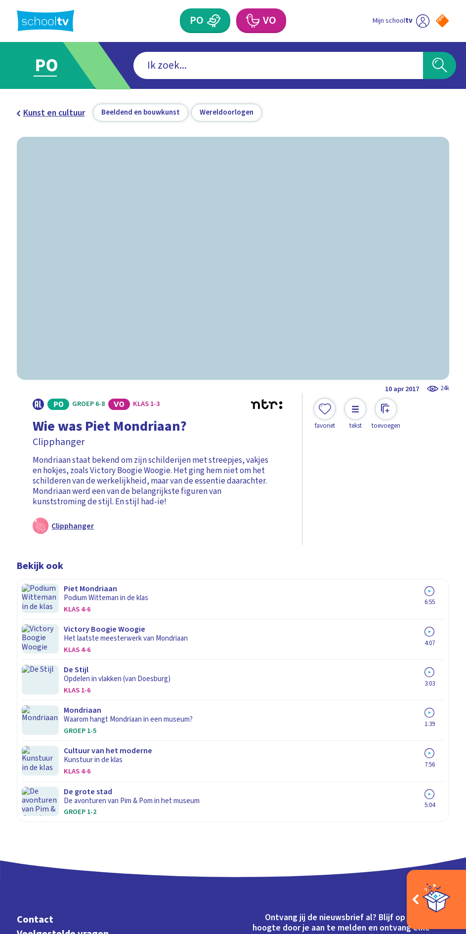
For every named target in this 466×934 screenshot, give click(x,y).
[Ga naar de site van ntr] (434, 860)
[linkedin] (65, 832)
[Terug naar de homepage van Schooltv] (45, 21)
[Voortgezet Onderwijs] (252, 20)
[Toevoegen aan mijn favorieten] (325, 414)
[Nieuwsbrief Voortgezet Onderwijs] (341, 743)
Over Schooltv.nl (54, 686)
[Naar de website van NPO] (442, 21)
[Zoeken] (439, 65)
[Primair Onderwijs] (213, 20)
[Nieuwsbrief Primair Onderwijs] (341, 708)
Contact (35, 657)
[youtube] (87, 832)
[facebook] (22, 832)
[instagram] (43, 832)
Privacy (33, 700)
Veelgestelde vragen (63, 671)
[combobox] (216, 65)
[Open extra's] (436, 899)
